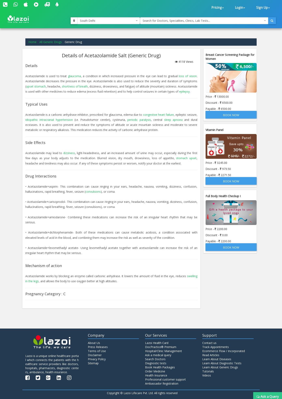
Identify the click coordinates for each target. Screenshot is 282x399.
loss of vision (188, 76)
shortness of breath (75, 86)
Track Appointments (215, 347)
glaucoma (74, 76)
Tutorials (208, 371)
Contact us (209, 343)
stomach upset (186, 158)
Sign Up (263, 7)
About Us (94, 343)
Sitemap (93, 363)
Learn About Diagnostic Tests (221, 363)
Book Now (231, 115)
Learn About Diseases (216, 359)
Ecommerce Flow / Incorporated (223, 351)
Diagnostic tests (155, 363)
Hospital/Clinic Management (163, 351)
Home (32, 42)
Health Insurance (156, 375)
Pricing (217, 7)
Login (240, 7)
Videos (206, 375)
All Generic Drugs (50, 42)
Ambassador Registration (161, 383)
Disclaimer (95, 355)
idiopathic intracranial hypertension (49, 120)
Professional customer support (165, 379)
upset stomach (36, 86)
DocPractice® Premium (160, 347)
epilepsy (184, 91)
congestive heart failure (158, 115)
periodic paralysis (139, 120)
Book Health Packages (160, 367)
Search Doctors (155, 359)
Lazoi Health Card (156, 343)
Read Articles (210, 355)
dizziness (69, 153)
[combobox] (108, 20)
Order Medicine (155, 371)
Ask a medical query (158, 355)
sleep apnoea (173, 120)
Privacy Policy (97, 359)
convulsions (93, 192)
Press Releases (98, 347)
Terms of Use (97, 351)
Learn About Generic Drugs (220, 367)
